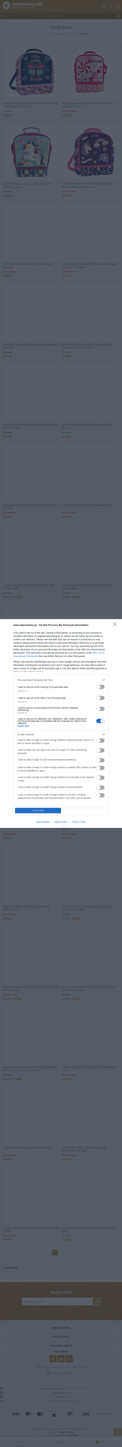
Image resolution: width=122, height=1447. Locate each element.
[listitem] (61, 680)
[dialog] (61, 723)
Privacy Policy (79, 822)
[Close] (116, 625)
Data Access (61, 822)
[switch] (100, 687)
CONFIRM (38, 810)
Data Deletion (43, 822)
